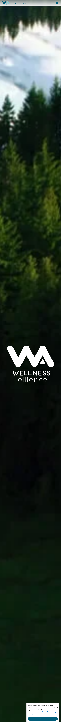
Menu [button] (57, 3)
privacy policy (45, 712)
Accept (42, 719)
